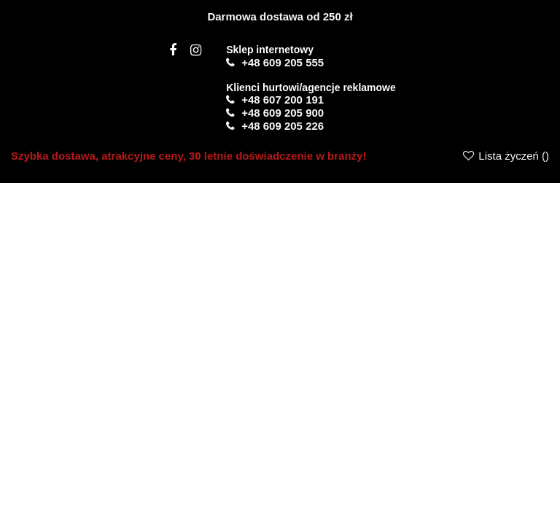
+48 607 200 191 (282, 99)
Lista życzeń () (505, 155)
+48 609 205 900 (282, 112)
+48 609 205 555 (282, 62)
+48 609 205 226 (282, 126)
